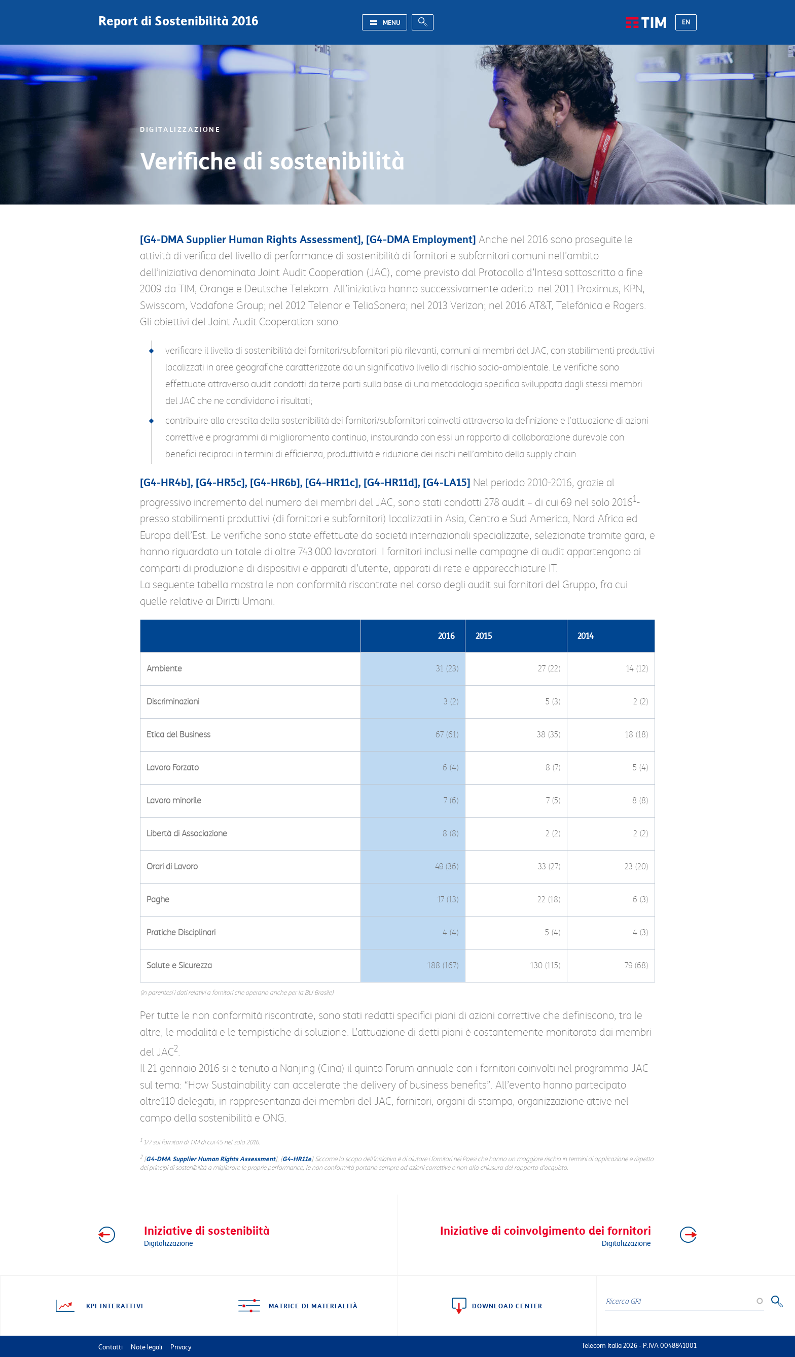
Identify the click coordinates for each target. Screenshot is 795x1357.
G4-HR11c (332, 482)
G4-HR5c (220, 482)
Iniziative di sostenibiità (259, 1235)
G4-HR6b (275, 482)
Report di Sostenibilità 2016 (178, 20)
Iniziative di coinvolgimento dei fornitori (535, 1235)
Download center (507, 1305)
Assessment (328, 239)
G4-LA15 (446, 482)
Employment (442, 239)
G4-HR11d (390, 482)
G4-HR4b (165, 482)
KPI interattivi (114, 1305)
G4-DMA (163, 239)
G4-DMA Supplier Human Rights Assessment (210, 1158)
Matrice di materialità (313, 1305)
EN (686, 22)
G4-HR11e (296, 1158)
